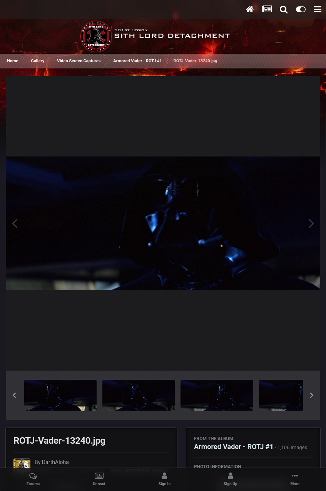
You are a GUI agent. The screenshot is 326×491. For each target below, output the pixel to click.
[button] (14, 395)
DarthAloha (55, 462)
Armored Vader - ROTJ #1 (234, 447)
